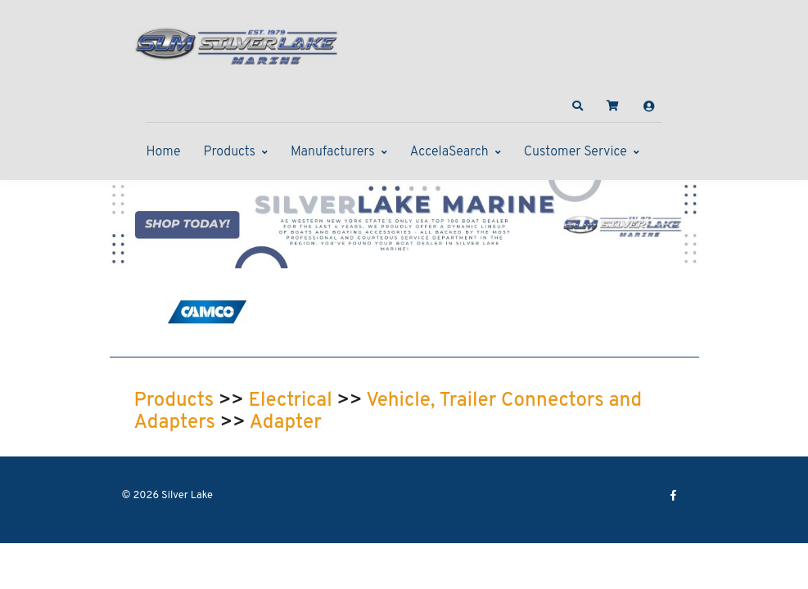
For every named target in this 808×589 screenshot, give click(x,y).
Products (229, 152)
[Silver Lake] (236, 44)
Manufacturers (333, 152)
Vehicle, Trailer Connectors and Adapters (388, 412)
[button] (577, 106)
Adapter (285, 423)
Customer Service (575, 152)
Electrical (290, 401)
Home (164, 152)
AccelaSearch (449, 152)
